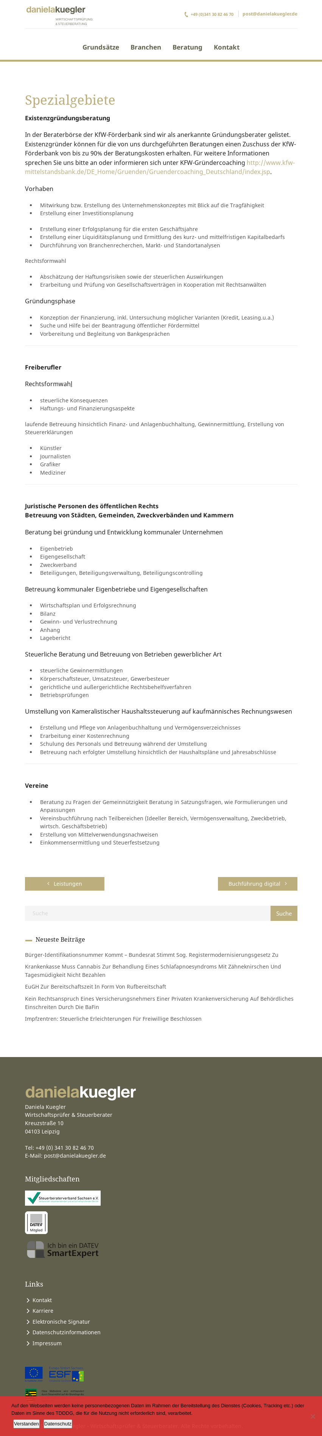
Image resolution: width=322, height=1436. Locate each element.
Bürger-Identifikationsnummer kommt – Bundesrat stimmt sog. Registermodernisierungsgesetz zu (151, 954)
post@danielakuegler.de (270, 14)
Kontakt (227, 47)
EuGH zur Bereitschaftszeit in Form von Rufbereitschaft (95, 986)
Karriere (43, 1310)
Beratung (187, 47)
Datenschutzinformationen (67, 1332)
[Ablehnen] (312, 1416)
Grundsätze (100, 47)
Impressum (47, 1343)
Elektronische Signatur (61, 1321)
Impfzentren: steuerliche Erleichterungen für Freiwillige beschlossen (113, 1018)
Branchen (146, 47)
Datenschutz (58, 1424)
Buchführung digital (258, 883)
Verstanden (26, 1424)
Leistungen (64, 883)
